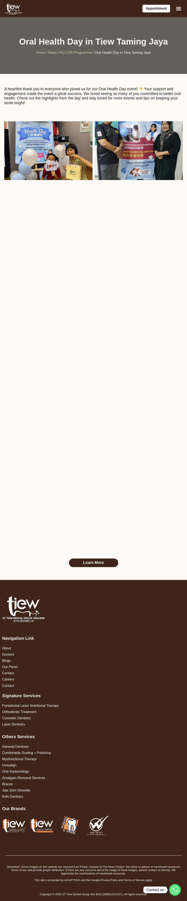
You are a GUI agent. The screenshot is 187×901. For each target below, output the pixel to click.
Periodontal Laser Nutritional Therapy (30, 705)
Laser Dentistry (13, 724)
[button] (178, 9)
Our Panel (10, 667)
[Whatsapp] (175, 890)
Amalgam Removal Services (23, 778)
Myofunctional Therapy (19, 759)
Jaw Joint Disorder (16, 790)
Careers (8, 679)
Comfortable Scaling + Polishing (26, 753)
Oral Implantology (15, 771)
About (6, 648)
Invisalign (9, 765)
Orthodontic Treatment (19, 712)
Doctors (8, 654)
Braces (7, 784)
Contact (8, 673)
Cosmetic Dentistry (16, 718)
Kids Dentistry (12, 796)
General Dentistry (15, 746)
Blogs (6, 660)
